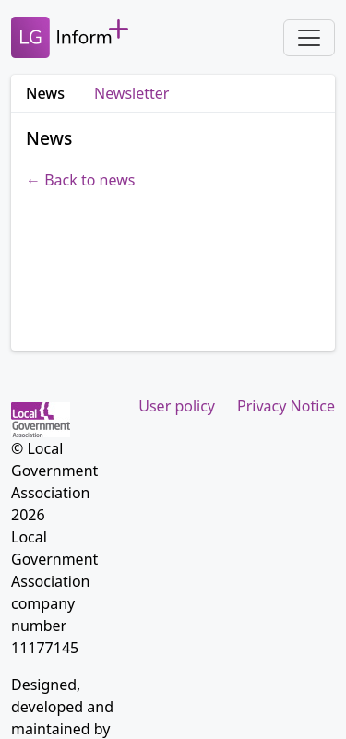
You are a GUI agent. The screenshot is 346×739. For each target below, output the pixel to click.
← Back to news (80, 180)
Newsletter (131, 93)
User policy (176, 406)
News (45, 93)
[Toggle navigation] (309, 37)
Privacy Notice (286, 406)
